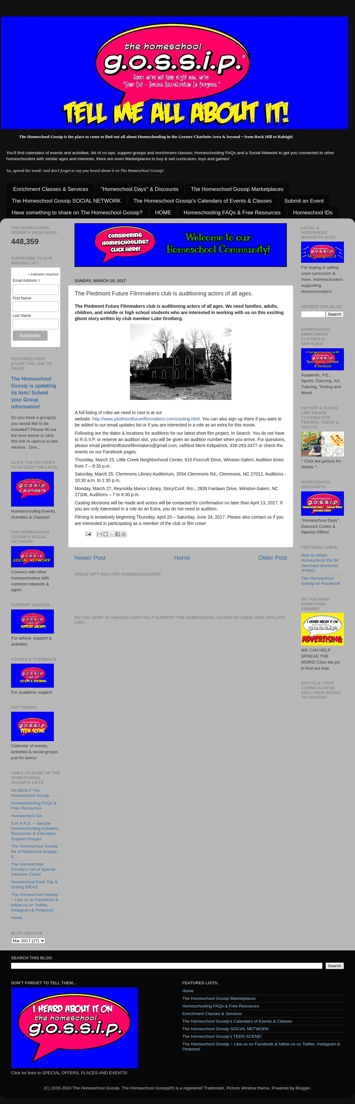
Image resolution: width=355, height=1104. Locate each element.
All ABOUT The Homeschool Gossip (30, 793)
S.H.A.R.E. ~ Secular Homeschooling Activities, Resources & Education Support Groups (35, 831)
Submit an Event (304, 201)
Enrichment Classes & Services (50, 189)
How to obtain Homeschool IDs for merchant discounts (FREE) (320, 563)
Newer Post (90, 557)
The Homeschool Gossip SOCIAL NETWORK (66, 201)
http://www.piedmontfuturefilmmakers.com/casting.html (145, 418)
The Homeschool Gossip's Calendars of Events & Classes (202, 201)
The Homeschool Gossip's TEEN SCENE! (222, 1036)
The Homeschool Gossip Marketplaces (237, 189)
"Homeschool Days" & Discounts (139, 189)
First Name (22, 298)
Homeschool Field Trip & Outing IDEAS (34, 884)
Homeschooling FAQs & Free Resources (232, 213)
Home (182, 557)
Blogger (302, 1088)
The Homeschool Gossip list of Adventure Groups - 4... (35, 851)
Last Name (22, 315)
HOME (163, 213)
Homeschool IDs (313, 213)
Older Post (273, 557)
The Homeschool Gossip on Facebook (320, 581)
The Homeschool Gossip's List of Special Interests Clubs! (33, 869)
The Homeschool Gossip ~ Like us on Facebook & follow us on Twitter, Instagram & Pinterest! (34, 902)
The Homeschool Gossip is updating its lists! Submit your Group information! (33, 392)
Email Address (26, 280)
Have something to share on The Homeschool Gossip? (77, 213)
